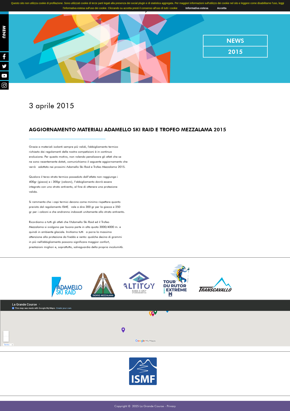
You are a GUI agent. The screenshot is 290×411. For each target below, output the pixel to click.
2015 (235, 51)
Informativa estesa (197, 8)
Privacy (171, 406)
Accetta (222, 8)
